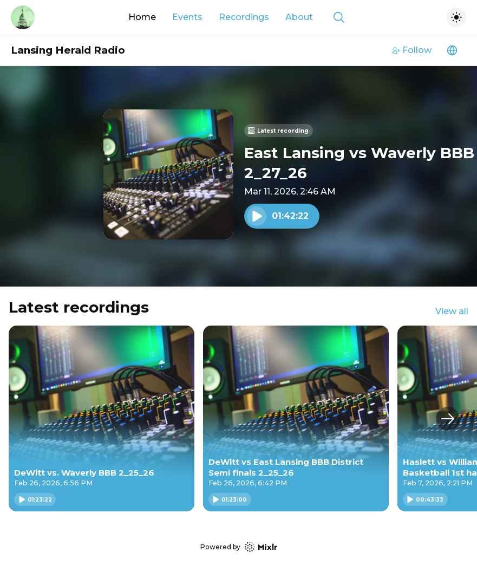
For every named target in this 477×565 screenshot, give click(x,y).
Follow (412, 50)
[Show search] (339, 17)
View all (451, 311)
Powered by (238, 547)
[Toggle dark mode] (456, 17)
